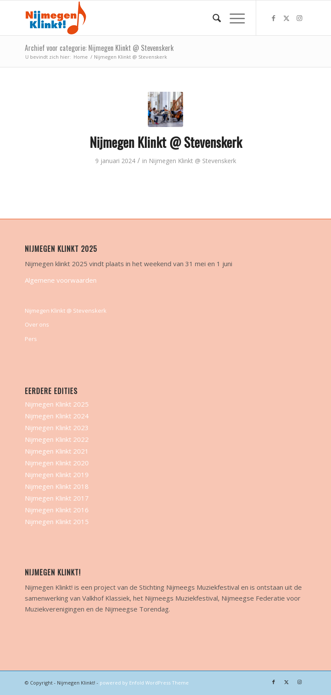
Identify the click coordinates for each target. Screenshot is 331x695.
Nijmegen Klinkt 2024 (57, 415)
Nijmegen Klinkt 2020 (57, 462)
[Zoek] (212, 17)
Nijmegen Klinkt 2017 (57, 498)
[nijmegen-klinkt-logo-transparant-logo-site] (137, 17)
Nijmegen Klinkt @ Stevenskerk (166, 142)
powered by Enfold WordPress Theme (144, 682)
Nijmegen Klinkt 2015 (57, 521)
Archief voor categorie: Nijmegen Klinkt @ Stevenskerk (99, 48)
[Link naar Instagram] (299, 18)
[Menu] (233, 17)
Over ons (37, 324)
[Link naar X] (286, 18)
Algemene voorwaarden (61, 280)
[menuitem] (212, 17)
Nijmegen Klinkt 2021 (57, 451)
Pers (31, 339)
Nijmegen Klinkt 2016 (57, 509)
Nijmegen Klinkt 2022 (57, 439)
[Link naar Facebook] (273, 18)
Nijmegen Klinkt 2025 (57, 404)
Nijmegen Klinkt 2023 (57, 427)
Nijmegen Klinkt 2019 (57, 474)
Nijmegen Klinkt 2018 (57, 486)
